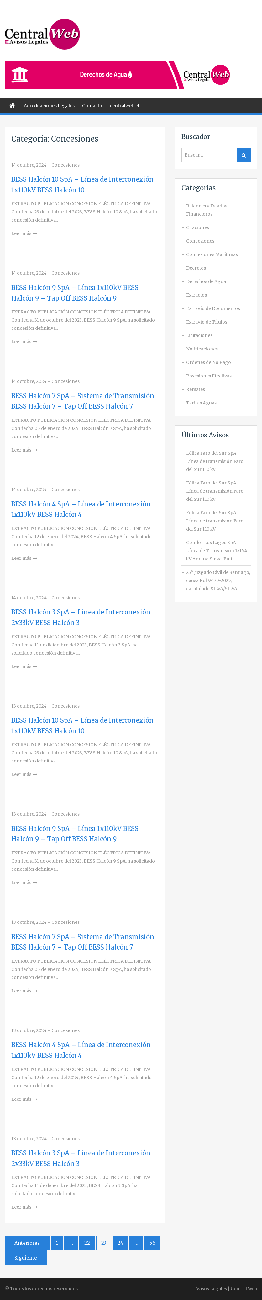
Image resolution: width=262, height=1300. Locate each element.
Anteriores (27, 1243)
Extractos (196, 295)
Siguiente (25, 1258)
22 (87, 1243)
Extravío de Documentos (213, 308)
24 (120, 1243)
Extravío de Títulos (206, 322)
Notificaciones (202, 349)
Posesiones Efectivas (209, 376)
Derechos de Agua (206, 281)
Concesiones (65, 165)
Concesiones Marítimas (212, 254)
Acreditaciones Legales (49, 106)
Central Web (244, 1289)
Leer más (21, 233)
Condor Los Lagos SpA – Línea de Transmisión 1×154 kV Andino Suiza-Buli (216, 551)
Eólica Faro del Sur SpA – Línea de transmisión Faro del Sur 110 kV (215, 461)
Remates (195, 389)
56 (152, 1243)
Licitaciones (199, 335)
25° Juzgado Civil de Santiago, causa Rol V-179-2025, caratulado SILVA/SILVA (218, 580)
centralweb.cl (124, 106)
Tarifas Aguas (201, 403)
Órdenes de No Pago (208, 362)
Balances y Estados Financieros (206, 210)
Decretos (196, 268)
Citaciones (197, 227)
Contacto (92, 106)
